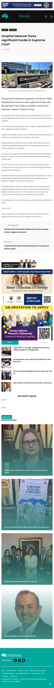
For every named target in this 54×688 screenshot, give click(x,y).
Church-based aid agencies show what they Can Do (32, 372)
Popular (27, 342)
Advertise (5, 676)
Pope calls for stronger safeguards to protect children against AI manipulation (31, 349)
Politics (13, 30)
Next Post (9, 242)
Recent (10, 342)
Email (4, 408)
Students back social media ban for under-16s (20, 582)
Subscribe (7, 417)
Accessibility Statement (22, 673)
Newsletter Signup (8, 673)
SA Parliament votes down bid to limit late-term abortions (32, 360)
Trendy (43, 342)
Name (4, 400)
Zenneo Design (15, 681)
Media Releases (11, 670)
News (3, 670)
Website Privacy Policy (38, 673)
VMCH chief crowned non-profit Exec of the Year (32, 383)
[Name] (27, 403)
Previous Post (11, 225)
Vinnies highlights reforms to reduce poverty (20, 636)
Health (5, 30)
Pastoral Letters (23, 670)
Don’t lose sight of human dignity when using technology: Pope (26, 527)
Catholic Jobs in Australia (37, 670)
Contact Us (13, 676)
